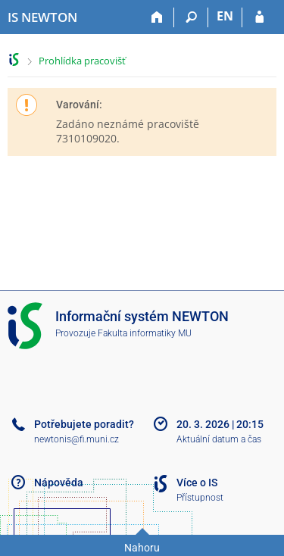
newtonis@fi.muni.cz (76, 439)
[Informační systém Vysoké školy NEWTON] (42, 17)
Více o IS (196, 482)
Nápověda (58, 482)
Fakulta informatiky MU (145, 333)
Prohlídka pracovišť (82, 60)
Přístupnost (199, 497)
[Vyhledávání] (191, 17)
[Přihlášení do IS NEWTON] (259, 17)
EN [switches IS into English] (225, 16)
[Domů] (157, 17)
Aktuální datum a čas (218, 439)
